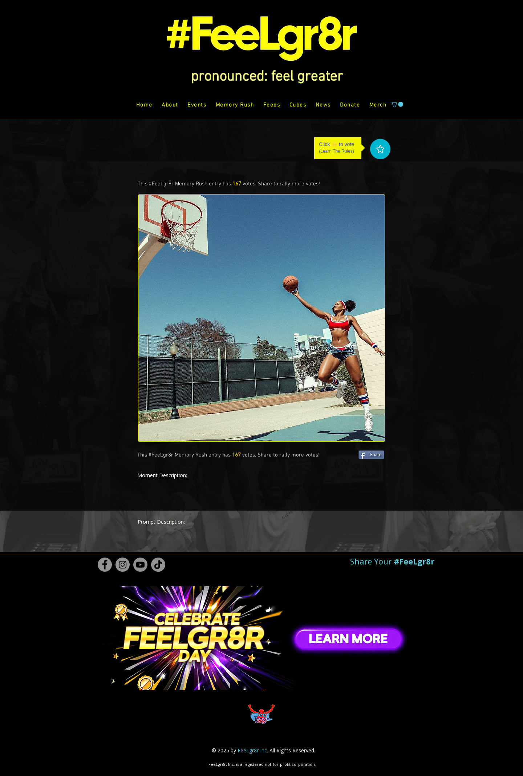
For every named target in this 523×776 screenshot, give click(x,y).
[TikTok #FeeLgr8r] (158, 565)
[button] (267, 77)
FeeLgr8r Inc (252, 750)
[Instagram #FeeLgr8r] (122, 565)
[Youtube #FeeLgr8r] (140, 565)
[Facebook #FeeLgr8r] (105, 565)
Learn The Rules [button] (336, 151)
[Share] (371, 454)
